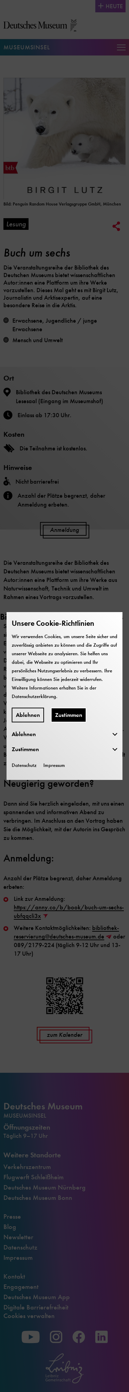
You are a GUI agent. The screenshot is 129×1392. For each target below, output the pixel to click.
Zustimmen (68, 715)
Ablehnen (28, 715)
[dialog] (64, 696)
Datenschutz (24, 765)
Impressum (54, 765)
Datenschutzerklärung (34, 696)
